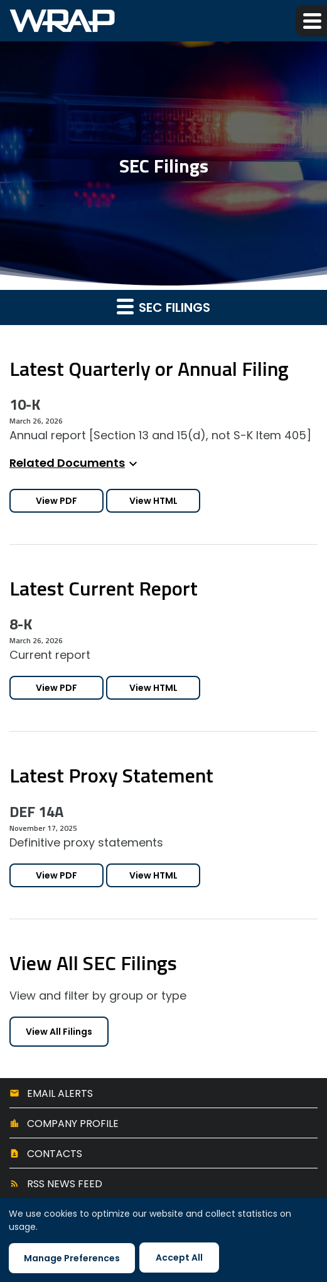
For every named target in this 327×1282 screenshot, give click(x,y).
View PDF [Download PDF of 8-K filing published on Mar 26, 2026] (56, 687)
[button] (311, 20)
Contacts (54, 1153)
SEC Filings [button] (163, 306)
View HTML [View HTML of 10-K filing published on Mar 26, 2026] (153, 500)
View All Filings (59, 1031)
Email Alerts (60, 1093)
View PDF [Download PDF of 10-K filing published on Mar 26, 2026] (56, 500)
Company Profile (73, 1123)
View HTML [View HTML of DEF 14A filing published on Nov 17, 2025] (153, 875)
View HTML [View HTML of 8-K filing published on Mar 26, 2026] (153, 687)
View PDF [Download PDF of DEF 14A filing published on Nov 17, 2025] (56, 875)
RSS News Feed (64, 1184)
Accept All (179, 1257)
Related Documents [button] (75, 463)
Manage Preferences (72, 1258)
